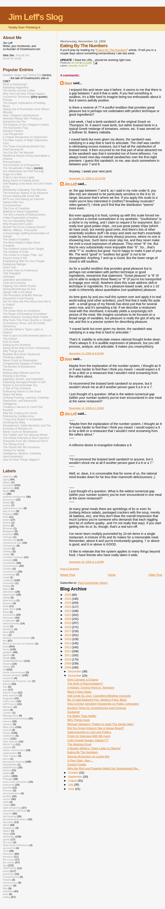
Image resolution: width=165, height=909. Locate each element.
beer (5, 516)
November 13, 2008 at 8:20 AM (86, 353)
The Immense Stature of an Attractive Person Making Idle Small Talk (25, 194)
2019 (68, 623)
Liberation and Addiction (17, 279)
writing (6, 896)
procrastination (11, 793)
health (6, 657)
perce (6, 758)
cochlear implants (13, 557)
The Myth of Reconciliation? (85, 683)
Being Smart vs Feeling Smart (21, 180)
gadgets (7, 652)
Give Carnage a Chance (82, 679)
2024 (68, 602)
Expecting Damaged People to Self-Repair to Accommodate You (24, 384)
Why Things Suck (78, 720)
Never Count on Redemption (20, 360)
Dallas (6, 585)
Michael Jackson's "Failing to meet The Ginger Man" (100, 724)
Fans (6, 143)
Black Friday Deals (79, 691)
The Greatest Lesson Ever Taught (23, 248)
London (7, 712)
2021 (68, 615)
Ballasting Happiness (15, 87)
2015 (68, 639)
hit (86, 65)
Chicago (7, 536)
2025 (68, 598)
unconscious (10, 882)
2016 (68, 635)
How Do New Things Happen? (21, 459)
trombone (8, 873)
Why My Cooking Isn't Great (20, 413)
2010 (68, 659)
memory (7, 724)
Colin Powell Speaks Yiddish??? (88, 740)
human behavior (12, 675)
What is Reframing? (15, 84)
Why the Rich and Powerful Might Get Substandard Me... (103, 768)
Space (6, 830)
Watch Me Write (12, 394)
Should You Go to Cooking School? (24, 227)
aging (6, 479)
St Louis (7, 842)
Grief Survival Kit (13, 149)
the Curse (8, 859)
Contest (7, 568)
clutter (6, 554)
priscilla (7, 787)
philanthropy (10, 767)
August (73, 780)
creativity (8, 580)
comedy (7, 560)
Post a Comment (69, 568)
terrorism (8, 856)
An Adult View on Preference (20, 270)
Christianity (9, 545)
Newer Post (67, 574)
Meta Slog (9, 727)
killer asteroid (10, 695)
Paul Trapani (10, 755)
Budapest (8, 531)
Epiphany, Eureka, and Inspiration (23, 379)
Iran (5, 686)
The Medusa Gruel (79, 744)
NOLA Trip (9, 744)
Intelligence (10, 403)
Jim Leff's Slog (35, 17)
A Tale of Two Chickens (17, 388)
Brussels (8, 528)
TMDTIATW (9, 868)
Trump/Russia (11, 876)
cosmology (9, 574)
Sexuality (8, 822)
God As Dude (11, 341)
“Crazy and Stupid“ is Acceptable (23, 419)
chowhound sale (12, 542)
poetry (6, 773)
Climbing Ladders (13, 357)
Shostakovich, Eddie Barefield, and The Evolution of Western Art (27, 427)
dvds (5, 606)
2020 (68, 619)
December (75, 671)
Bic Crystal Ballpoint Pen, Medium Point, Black (97, 699)
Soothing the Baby (14, 422)
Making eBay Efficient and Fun (21, 372)
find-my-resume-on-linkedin (18, 643)
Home (112, 574)
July (71, 784)
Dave (68, 83)
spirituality (8, 836)
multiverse (9, 735)
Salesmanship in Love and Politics (89, 732)
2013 (68, 647)
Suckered (73, 712)
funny (6, 649)
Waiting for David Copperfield (20, 211)
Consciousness (12, 205)
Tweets (7, 879)
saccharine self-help (14, 810)
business (8, 534)
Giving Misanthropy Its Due (19, 289)
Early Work (9, 608)
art (4, 493)
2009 (68, 663)
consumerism (10, 565)
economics (9, 614)
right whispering (12, 807)
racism (7, 799)
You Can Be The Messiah (18, 152)
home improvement (14, 672)
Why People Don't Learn (17, 224)
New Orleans (10, 741)
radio (6, 801)
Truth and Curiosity (14, 282)
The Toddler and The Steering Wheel (25, 434)
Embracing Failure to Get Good (22, 391)
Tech (5, 850)
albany (7, 482)
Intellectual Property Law (17, 680)
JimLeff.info (22, 55)
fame (6, 632)
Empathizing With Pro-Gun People (24, 261)
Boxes (6, 525)
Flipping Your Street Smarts (19, 286)
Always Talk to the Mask (17, 292)
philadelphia (10, 764)
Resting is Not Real (14, 376)
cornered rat (10, 571)
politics (7, 776)
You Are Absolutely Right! (18, 220)
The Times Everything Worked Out (24, 146)
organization (10, 752)
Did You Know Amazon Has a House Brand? (95, 728)
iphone (7, 683)
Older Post (155, 574)
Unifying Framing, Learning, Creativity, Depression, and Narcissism (26, 399)
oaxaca (7, 747)
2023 (68, 606)
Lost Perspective (13, 134)
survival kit (9, 848)
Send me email (12, 58)
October (73, 772)
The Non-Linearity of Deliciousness (24, 214)
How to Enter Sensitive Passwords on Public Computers (103, 703)
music (6, 738)
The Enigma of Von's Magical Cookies (26, 124)
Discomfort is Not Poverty (18, 298)
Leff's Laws (9, 701)
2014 (68, 643)
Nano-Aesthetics (13, 456)
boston (7, 522)
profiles (7, 796)
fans (5, 634)
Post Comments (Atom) (93, 582)
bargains (8, 513)
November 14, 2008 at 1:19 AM (86, 408)
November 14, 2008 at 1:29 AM (86, 562)
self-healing (9, 816)
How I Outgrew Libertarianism (21, 115)
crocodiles (9, 583)
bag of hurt (9, 511)
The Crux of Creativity (16, 208)
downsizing (9, 600)
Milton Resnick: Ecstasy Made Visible (25, 317)
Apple (6, 490)
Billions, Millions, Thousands (20, 230)
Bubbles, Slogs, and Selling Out (22, 75)
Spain (6, 833)
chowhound (9, 539)
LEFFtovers (9, 704)
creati (6, 577)
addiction (8, 476)
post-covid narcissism (15, 781)
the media (8, 862)
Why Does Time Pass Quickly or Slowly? (27, 320)
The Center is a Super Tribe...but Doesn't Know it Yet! (23, 256)
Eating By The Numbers (82, 752)
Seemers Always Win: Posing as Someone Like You (22, 120)
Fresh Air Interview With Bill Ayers (88, 736)
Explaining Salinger (14, 264)
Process (8, 369)
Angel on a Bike (12, 174)
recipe (6, 804)
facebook (8, 629)
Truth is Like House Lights (18, 177)
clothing (7, 551)
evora (6, 626)
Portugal (8, 778)
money (7, 732)
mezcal (7, 729)
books (6, 519)
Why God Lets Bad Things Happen (24, 93)
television (8, 853)
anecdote (73, 65)
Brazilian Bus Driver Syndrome (21, 354)
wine (5, 894)
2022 (68, 611)
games (7, 655)
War (5, 888)
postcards (8, 784)
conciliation (9, 562)
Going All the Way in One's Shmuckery (26, 348)
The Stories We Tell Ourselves (21, 447)
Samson (8, 307)
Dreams (7, 603)
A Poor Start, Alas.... (80, 760)
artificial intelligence (14, 496)
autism (7, 505)
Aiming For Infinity (14, 450)
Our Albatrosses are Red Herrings (23, 171)
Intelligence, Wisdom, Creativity (22, 453)
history (7, 666)
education (8, 617)
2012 (68, 651)
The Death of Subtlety (16, 239)
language (8, 698)
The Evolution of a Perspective (21, 165)
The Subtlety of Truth (15, 251)
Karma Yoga (10, 692)
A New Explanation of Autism (20, 217)
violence (7, 885)
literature (8, 706)
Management (10, 715)
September (75, 776)
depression (9, 594)
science (7, 813)
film (5, 640)
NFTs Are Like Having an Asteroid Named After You (23, 201)
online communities (14, 750)
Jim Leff (71, 184)
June (71, 788)
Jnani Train (9, 267)
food (81, 65)
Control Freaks (76, 764)
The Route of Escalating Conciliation (25, 313)
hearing (7, 663)
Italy (5, 689)
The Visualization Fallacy (18, 168)
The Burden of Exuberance (19, 366)
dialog (6, 597)
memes (7, 721)
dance (6, 588)
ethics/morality (11, 623)
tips (5, 865)
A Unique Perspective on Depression (25, 137)
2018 (68, 627)
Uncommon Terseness (16, 96)
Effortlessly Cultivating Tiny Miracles (25, 189)
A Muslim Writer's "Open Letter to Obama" (94, 748)
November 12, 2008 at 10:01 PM (87, 178)
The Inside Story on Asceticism (21, 310)
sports (6, 839)
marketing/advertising (15, 718)
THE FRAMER (12, 273)
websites (8, 891)
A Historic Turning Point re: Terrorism (90, 687)
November (75, 675)
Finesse (7, 99)
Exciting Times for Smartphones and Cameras (96, 708)
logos (6, 709)
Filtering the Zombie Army (18, 416)
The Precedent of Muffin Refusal (22, 295)
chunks (7, 548)
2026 (68, 594)
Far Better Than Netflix (81, 716)
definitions (9, 591)
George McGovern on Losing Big (88, 756)
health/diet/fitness (13, 660)
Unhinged (9, 276)
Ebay (6, 611)
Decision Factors (13, 130)
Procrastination (12, 162)
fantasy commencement (16, 637)
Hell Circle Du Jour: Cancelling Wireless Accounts (99, 695)
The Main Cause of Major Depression (25, 140)
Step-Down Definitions (16, 845)
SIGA (6, 824)
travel (6, 871)
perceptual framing (13, 761)
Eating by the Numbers (17, 344)
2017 (68, 631)
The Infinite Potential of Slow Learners (26, 438)
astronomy (9, 499)
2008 (68, 667)
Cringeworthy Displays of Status (22, 363)
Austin (6, 502)
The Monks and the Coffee (19, 90)
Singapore (9, 827)
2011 (68, 655)
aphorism (8, 488)
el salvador (9, 620)
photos (7, 770)
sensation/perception (15, 819)
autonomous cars (13, 508)
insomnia (8, 678)
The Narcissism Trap (15, 127)
